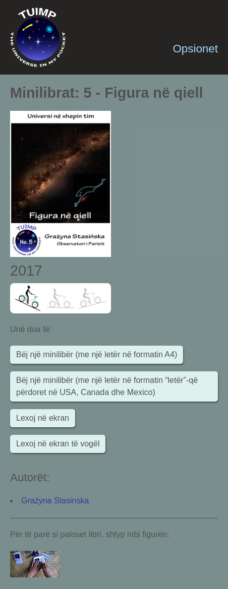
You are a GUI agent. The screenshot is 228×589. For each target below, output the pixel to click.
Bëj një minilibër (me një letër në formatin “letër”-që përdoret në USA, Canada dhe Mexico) (107, 386)
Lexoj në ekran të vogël (57, 443)
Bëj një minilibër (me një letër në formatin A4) (96, 354)
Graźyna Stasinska (55, 500)
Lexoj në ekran (42, 418)
